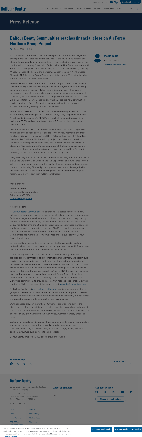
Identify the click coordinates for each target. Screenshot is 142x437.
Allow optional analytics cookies (128, 433)
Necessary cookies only (101, 433)
